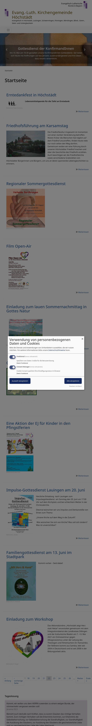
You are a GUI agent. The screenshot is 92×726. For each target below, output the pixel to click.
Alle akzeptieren (73, 381)
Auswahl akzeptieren (20, 381)
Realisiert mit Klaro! (75, 386)
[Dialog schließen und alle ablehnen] (82, 337)
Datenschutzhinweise (56, 350)
